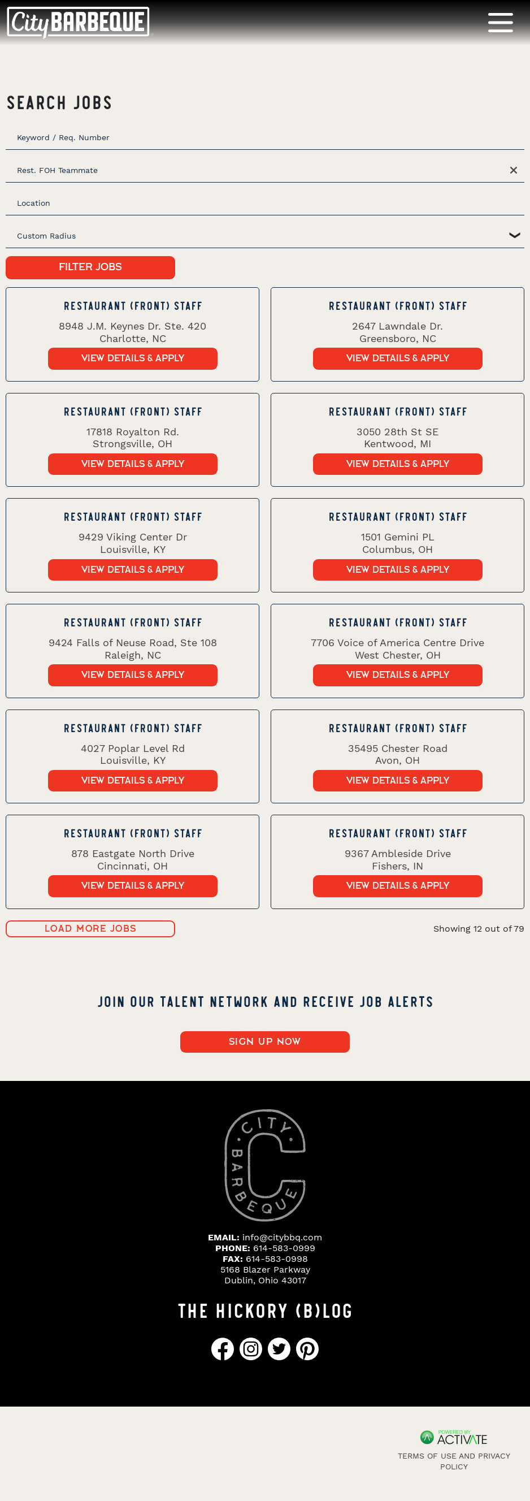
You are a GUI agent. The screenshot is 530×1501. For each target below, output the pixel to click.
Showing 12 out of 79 (478, 928)
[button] (514, 170)
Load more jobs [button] (91, 928)
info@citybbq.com (282, 1237)
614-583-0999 (284, 1248)
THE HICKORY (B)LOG (265, 1309)
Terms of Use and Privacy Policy (454, 1461)
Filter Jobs (90, 267)
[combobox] (265, 203)
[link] (132, 334)
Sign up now (265, 1041)
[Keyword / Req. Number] (265, 137)
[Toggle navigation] (500, 22)
